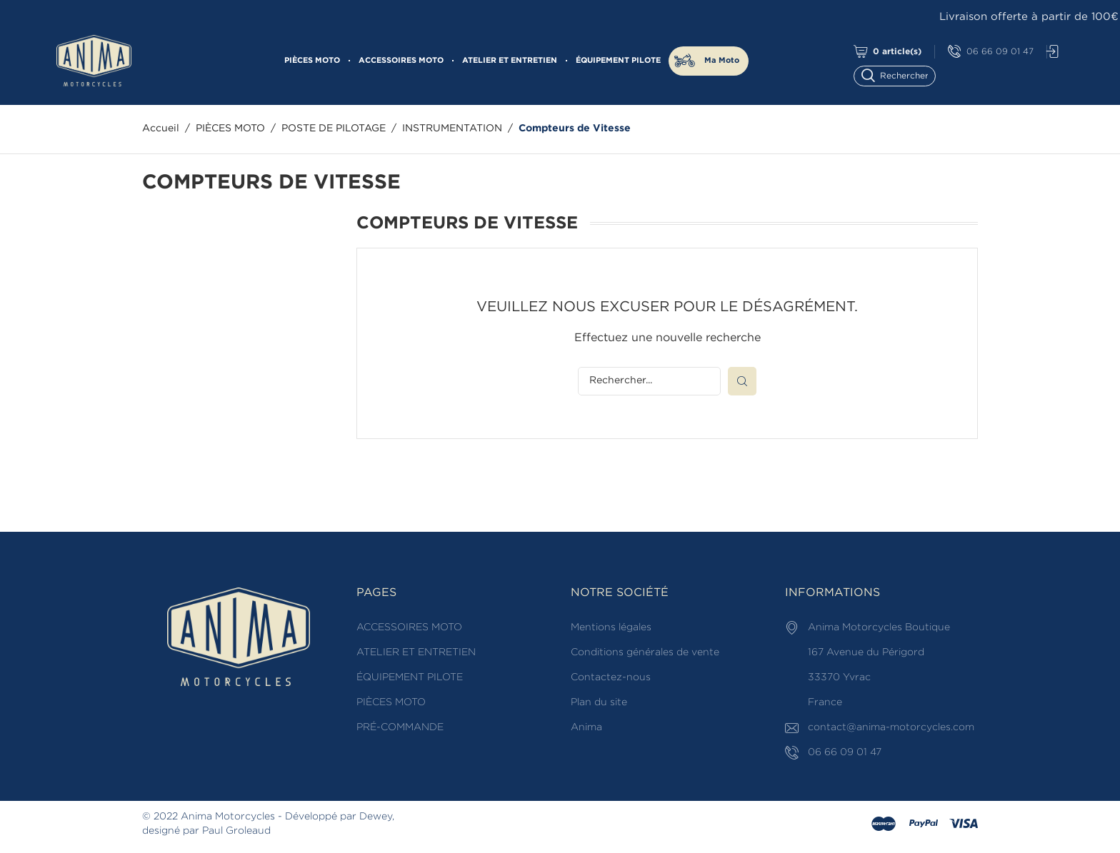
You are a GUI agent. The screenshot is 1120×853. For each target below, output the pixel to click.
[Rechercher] (901, 74)
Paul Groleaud (236, 831)
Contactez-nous (611, 677)
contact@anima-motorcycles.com (891, 727)
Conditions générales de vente (645, 652)
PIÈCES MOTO (312, 60)
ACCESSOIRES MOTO (401, 60)
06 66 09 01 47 (991, 52)
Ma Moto (721, 60)
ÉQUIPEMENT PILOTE (618, 60)
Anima (586, 727)
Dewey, (376, 816)
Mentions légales (611, 627)
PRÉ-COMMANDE (400, 727)
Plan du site (599, 702)
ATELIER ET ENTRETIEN (509, 60)
